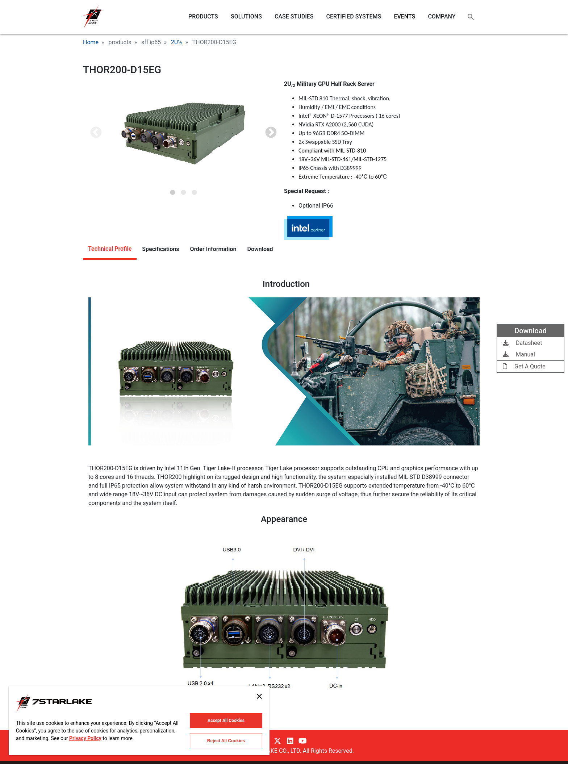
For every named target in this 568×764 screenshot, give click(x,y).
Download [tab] (260, 249)
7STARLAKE (93, 17)
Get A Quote (524, 366)
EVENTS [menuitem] (404, 16)
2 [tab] (183, 190)
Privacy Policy (85, 738)
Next (271, 133)
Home (91, 42)
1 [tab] (172, 190)
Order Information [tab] (213, 249)
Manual (519, 354)
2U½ (177, 42)
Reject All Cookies (226, 740)
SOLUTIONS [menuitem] (246, 16)
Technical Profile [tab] (109, 248)
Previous (96, 133)
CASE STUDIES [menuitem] (294, 16)
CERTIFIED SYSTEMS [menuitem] (353, 16)
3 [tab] (194, 190)
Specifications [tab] (160, 249)
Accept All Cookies (226, 720)
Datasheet (522, 342)
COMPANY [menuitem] (441, 16)
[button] (183, 133)
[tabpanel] (183, 133)
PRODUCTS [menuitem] (203, 16)
